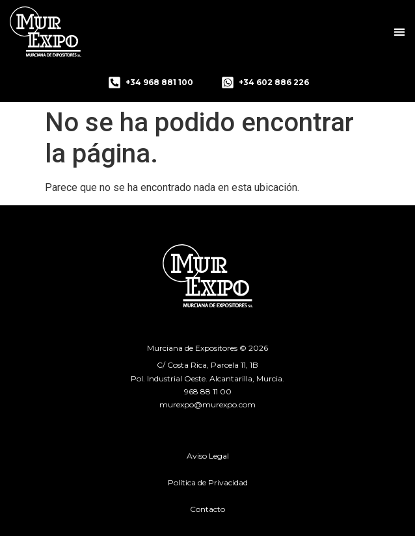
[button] (399, 31)
